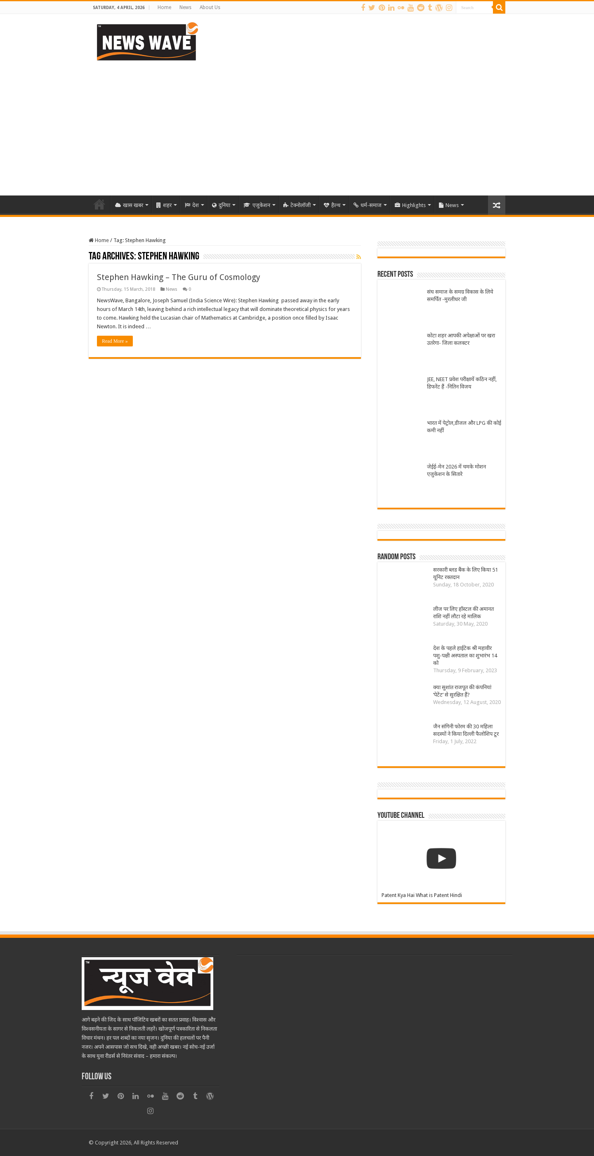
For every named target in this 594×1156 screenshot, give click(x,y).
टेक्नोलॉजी (297, 205)
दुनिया (221, 205)
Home (164, 7)
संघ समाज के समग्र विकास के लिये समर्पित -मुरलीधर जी (460, 295)
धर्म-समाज (368, 205)
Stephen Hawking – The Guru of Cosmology (178, 277)
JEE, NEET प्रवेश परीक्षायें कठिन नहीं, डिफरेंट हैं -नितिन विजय (462, 383)
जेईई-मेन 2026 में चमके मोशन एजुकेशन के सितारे (456, 470)
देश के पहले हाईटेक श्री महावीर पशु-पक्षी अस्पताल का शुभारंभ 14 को (465, 655)
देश (192, 205)
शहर (164, 205)
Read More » (115, 341)
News (185, 7)
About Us (210, 7)
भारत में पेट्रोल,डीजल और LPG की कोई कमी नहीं (464, 426)
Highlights (410, 205)
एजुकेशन (256, 205)
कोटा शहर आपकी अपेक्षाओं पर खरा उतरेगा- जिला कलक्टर (461, 339)
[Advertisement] (297, 125)
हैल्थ (332, 205)
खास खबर (129, 205)
